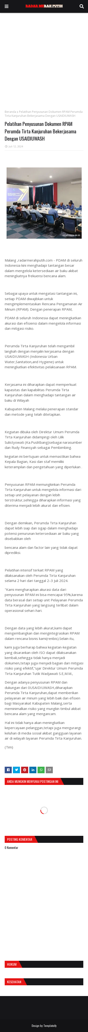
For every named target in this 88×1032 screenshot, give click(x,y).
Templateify (50, 1026)
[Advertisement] (44, 59)
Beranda (10, 112)
